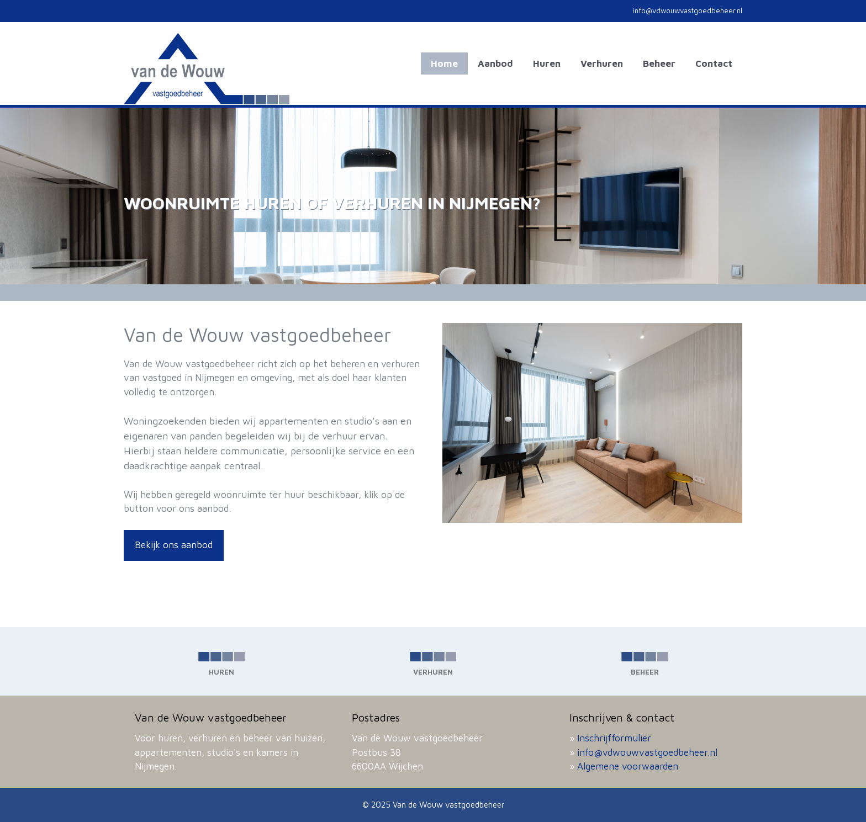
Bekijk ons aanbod (174, 544)
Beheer (659, 63)
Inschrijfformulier (614, 738)
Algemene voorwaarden (627, 766)
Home (444, 63)
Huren (547, 63)
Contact (713, 63)
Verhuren (601, 63)
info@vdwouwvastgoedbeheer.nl (647, 752)
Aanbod (495, 63)
